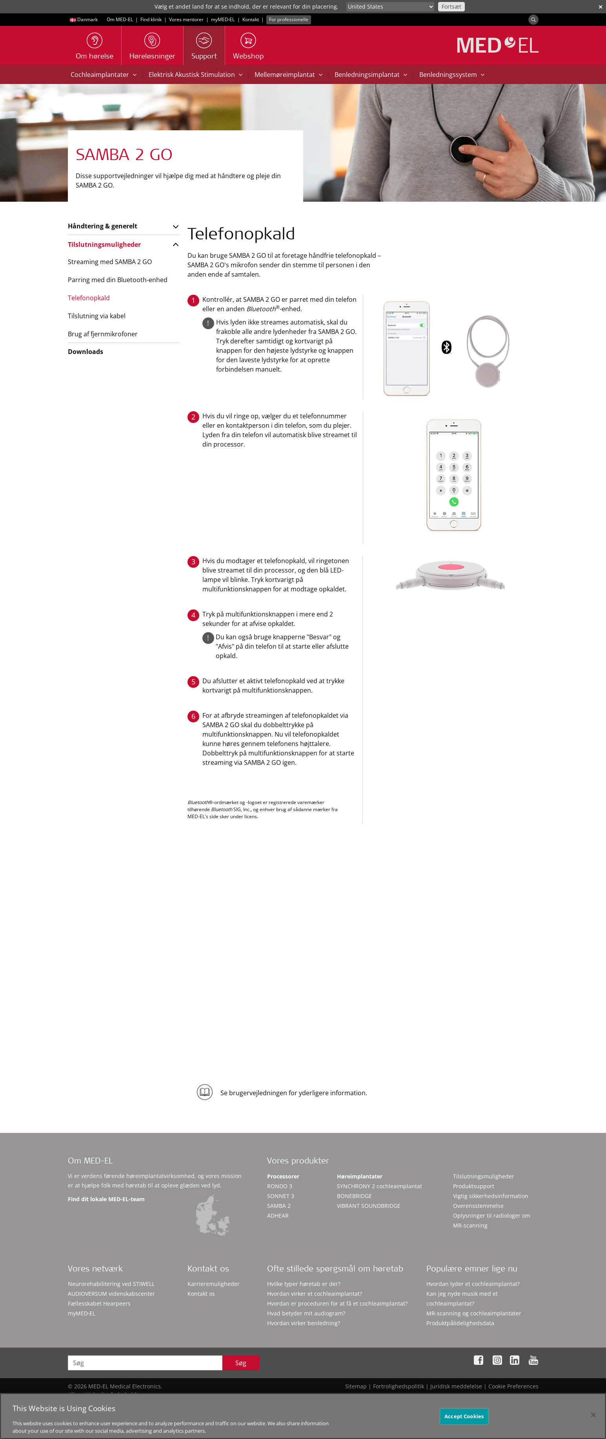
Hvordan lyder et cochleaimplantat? (473, 1284)
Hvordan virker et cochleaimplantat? (314, 1293)
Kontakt (250, 19)
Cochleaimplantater (103, 74)
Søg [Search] (240, 1363)
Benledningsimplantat (371, 74)
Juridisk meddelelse (456, 1386)
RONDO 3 (279, 1186)
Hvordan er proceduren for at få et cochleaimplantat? (337, 1303)
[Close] (593, 1418)
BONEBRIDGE (354, 1196)
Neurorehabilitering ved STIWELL (111, 1284)
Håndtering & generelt (102, 226)
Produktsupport (473, 1186)
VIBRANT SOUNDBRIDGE (368, 1205)
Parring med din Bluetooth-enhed (117, 279)
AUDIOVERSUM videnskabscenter (111, 1293)
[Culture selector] (390, 6)
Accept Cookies (464, 1419)
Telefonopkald (89, 298)
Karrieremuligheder (213, 1284)
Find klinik (151, 19)
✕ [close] (600, 7)
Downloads (85, 351)
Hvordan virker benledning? (303, 1323)
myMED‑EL (223, 19)
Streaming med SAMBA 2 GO (110, 261)
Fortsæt (451, 6)
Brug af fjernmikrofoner (103, 334)
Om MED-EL (120, 19)
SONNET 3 (280, 1196)
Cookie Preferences (513, 1386)
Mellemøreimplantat (288, 74)
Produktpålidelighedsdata (460, 1323)
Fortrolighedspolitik (398, 1386)
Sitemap (356, 1386)
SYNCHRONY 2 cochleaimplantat (379, 1186)
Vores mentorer (186, 19)
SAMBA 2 (279, 1205)
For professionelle (288, 19)
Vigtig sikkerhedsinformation (490, 1196)
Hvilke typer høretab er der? (303, 1284)
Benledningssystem (451, 74)
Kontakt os (201, 1293)
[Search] (533, 20)
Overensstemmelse (478, 1205)
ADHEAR (278, 1215)
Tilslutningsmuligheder (104, 244)
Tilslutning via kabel (97, 316)
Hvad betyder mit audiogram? (306, 1313)
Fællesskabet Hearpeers (99, 1303)
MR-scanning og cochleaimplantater (473, 1313)
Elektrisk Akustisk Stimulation (195, 74)
